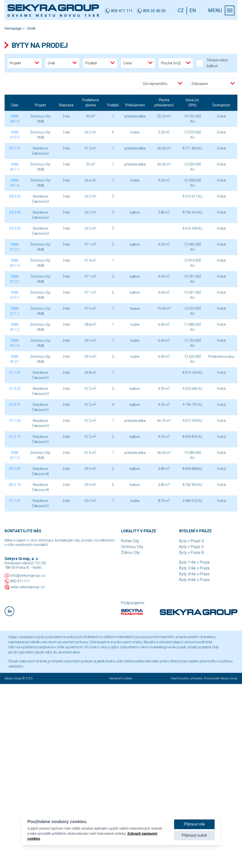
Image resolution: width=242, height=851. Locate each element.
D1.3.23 (15, 389)
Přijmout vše (194, 824)
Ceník (31, 28)
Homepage (13, 28)
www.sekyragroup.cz (27, 587)
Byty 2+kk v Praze (194, 568)
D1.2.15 (15, 437)
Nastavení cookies (120, 678)
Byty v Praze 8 (191, 552)
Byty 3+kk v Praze (194, 574)
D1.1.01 (15, 501)
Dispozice (66, 105)
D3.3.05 (15, 228)
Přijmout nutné (194, 835)
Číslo (14, 105)
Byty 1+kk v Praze (194, 562)
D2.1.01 (15, 148)
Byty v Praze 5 (191, 546)
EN (192, 10)
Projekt (40, 105)
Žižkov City (130, 552)
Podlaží (113, 105)
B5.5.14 (15, 485)
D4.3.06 (15, 212)
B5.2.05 (15, 469)
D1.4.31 (15, 405)
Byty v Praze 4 (191, 541)
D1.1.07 (15, 373)
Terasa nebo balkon (212, 63)
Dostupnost (221, 105)
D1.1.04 (15, 421)
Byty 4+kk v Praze (194, 579)
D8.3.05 (15, 196)
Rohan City (130, 541)
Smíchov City (132, 546)
